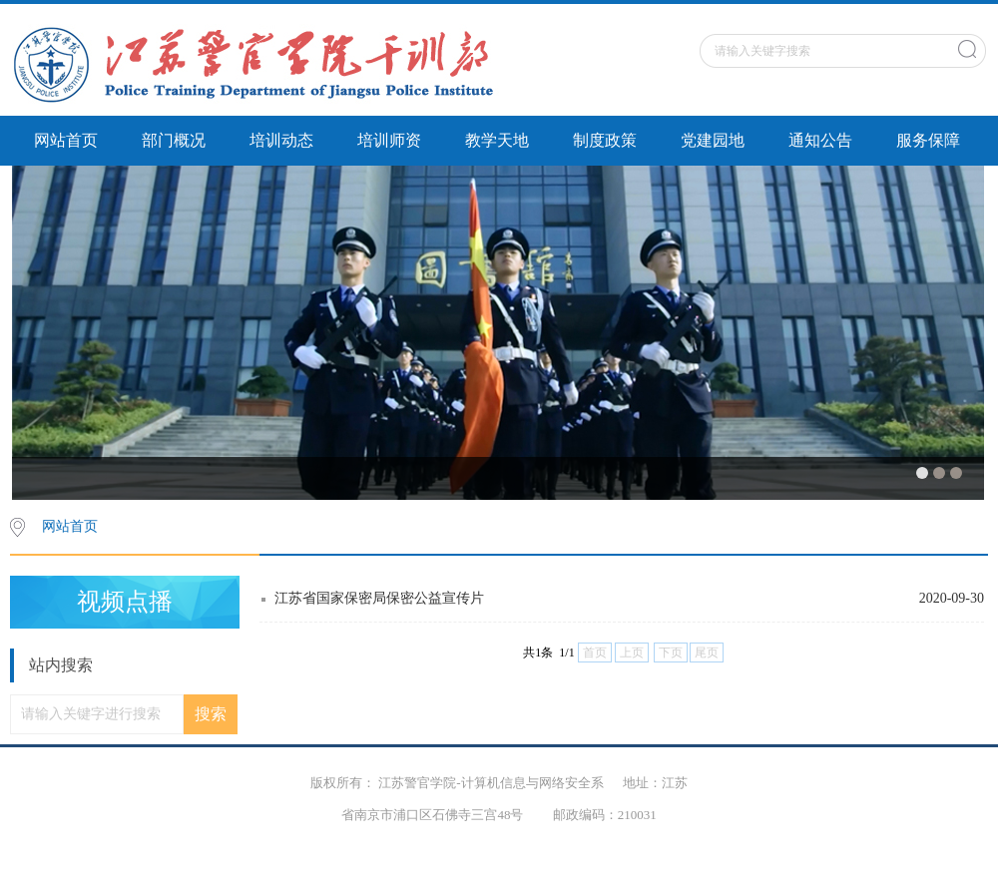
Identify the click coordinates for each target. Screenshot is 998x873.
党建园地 (713, 140)
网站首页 (66, 140)
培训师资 (389, 140)
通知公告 (820, 140)
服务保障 (928, 140)
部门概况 (174, 140)
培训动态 (281, 140)
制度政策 (605, 140)
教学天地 (497, 140)
